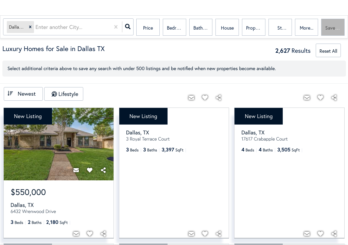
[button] (30, 27)
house (227, 27)
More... (306, 27)
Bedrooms (176, 27)
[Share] (103, 170)
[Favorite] (90, 170)
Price (148, 27)
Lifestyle (68, 93)
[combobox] (36, 27)
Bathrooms (203, 27)
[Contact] (76, 170)
